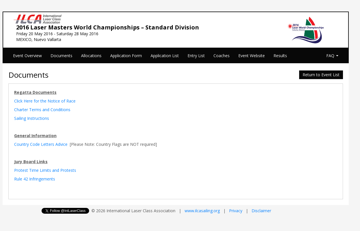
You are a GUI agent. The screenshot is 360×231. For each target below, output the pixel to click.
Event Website (251, 55)
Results (280, 55)
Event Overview (27, 55)
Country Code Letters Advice (41, 144)
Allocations (91, 55)
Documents (61, 55)
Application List (165, 55)
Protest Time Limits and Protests (45, 170)
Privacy (235, 210)
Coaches (221, 55)
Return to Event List (321, 74)
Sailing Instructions (31, 118)
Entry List (196, 55)
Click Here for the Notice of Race (45, 101)
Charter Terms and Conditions (42, 109)
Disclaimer (261, 210)
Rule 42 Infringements (34, 179)
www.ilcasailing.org (202, 210)
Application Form (126, 55)
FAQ (332, 55)
